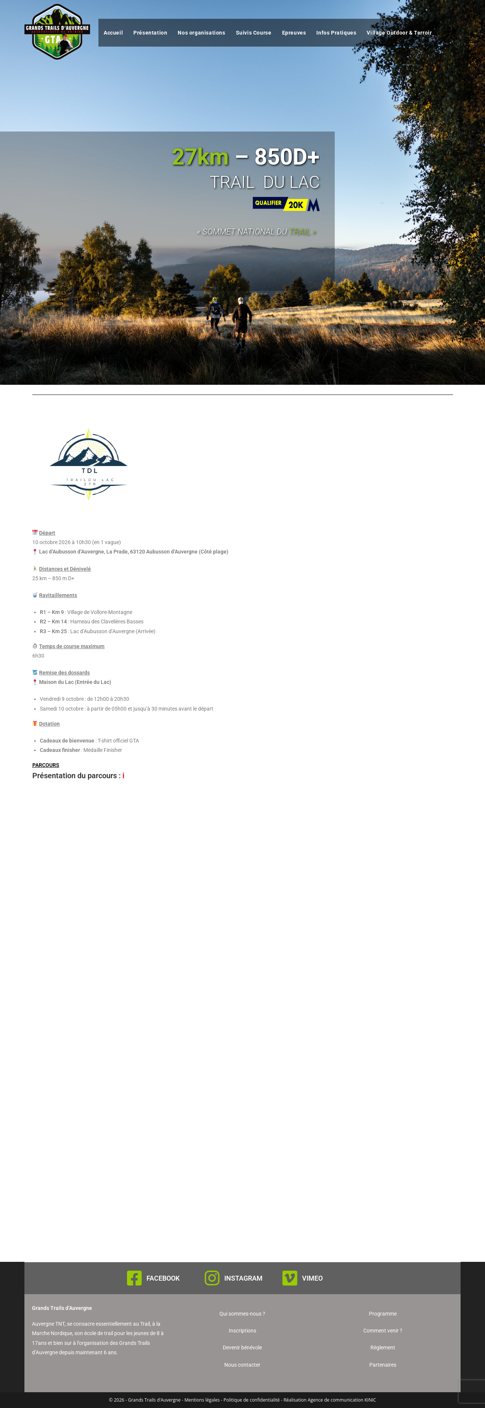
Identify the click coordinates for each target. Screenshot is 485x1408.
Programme (383, 1314)
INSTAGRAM (243, 1278)
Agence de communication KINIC (342, 1400)
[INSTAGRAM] (212, 1278)
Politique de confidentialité (252, 1400)
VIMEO (312, 1278)
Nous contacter (242, 1365)
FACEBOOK (163, 1278)
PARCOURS (45, 765)
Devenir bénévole (242, 1347)
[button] (242, 765)
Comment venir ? (382, 1331)
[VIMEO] (289, 1278)
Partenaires (382, 1365)
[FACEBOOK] (134, 1278)
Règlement (382, 1347)
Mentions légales (202, 1400)
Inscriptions (242, 1331)
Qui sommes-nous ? (242, 1314)
